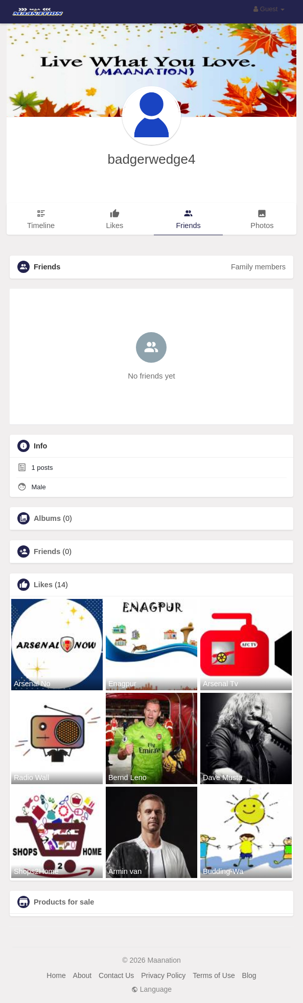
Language (151, 989)
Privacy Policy (163, 975)
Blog (249, 975)
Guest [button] (269, 9)
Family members (258, 267)
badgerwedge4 (151, 159)
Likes (43, 585)
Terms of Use (214, 975)
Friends (47, 551)
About (82, 975)
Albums (47, 518)
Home (55, 975)
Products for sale (64, 902)
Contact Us (116, 975)
